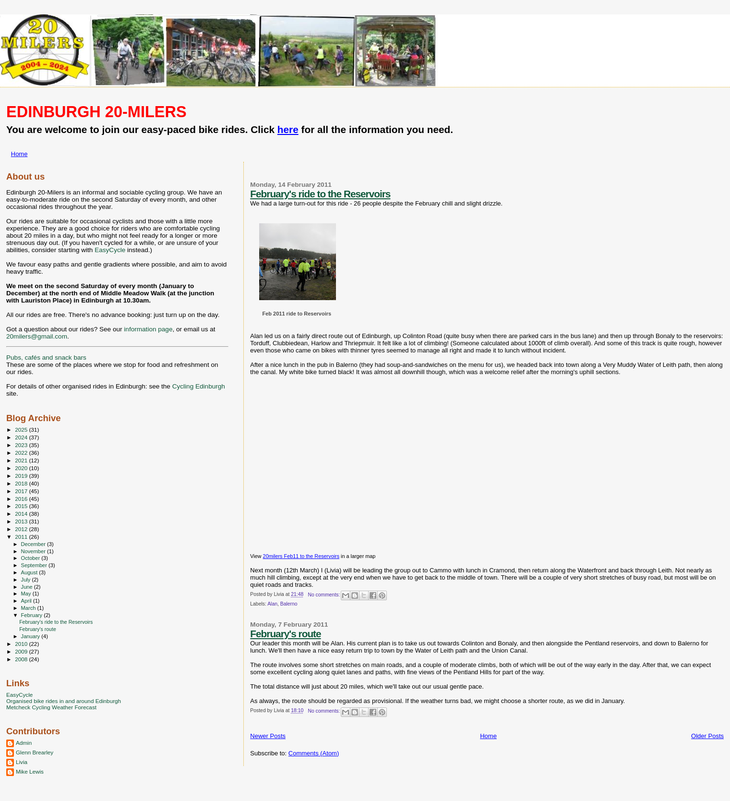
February (32, 615)
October (31, 558)
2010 (22, 644)
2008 (22, 659)
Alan (272, 604)
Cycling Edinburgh (198, 386)
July (26, 580)
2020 (22, 468)
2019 (22, 476)
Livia (21, 762)
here (288, 129)
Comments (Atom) (313, 753)
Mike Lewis (30, 771)
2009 (22, 651)
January (31, 636)
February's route (285, 633)
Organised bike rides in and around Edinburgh (63, 701)
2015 (22, 506)
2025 (22, 429)
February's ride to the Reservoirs (320, 193)
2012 (22, 529)
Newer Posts (268, 736)
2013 (22, 521)
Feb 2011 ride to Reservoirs (296, 313)
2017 (22, 491)
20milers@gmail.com (36, 336)
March (29, 608)
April (27, 601)
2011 (22, 537)
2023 (22, 445)
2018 (22, 483)
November (34, 551)
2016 (22, 499)
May (27, 593)
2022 (22, 452)
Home (19, 154)
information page (148, 329)
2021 (22, 460)
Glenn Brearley (34, 752)
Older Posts (707, 736)
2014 (22, 513)
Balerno (289, 604)
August (30, 572)
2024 (22, 437)
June (27, 587)
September (35, 565)
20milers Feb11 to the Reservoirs (301, 556)
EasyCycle (110, 250)
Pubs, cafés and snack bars (46, 357)
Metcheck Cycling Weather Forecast (51, 707)
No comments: (324, 594)
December (34, 544)
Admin (24, 743)
